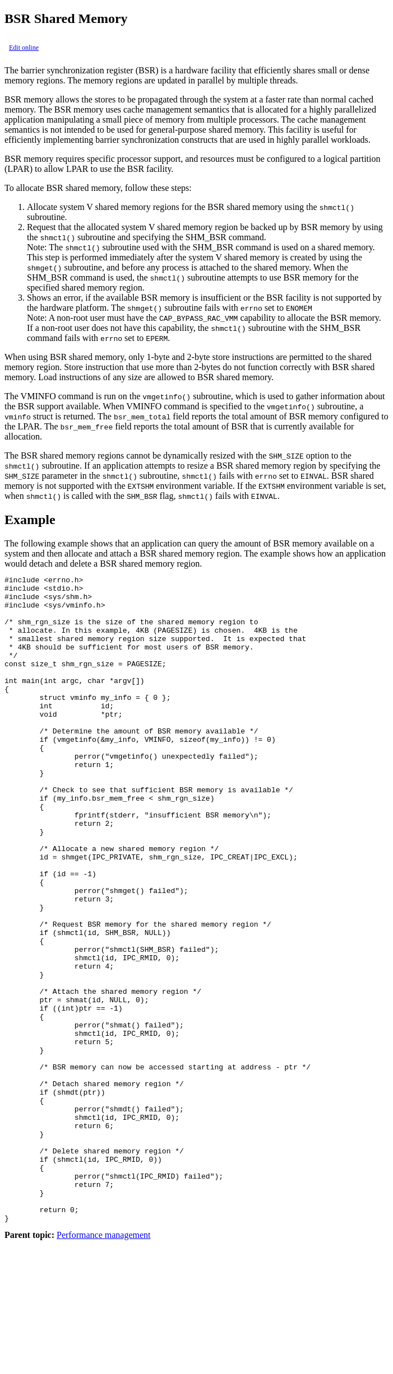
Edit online (24, 48)
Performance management (103, 1364)
